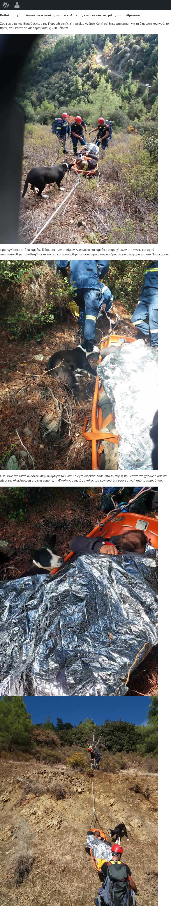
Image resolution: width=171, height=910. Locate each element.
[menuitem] (5, 5)
